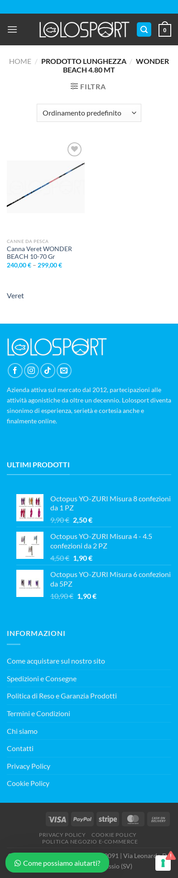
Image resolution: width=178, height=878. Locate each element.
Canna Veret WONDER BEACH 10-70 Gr (39, 253)
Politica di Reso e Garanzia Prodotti (62, 695)
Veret (15, 295)
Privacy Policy (28, 766)
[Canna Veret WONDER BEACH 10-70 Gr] (46, 186)
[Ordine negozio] (89, 113)
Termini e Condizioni (38, 713)
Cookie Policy (28, 783)
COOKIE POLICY (114, 834)
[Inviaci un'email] (64, 370)
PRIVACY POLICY (62, 834)
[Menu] (12, 29)
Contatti (20, 748)
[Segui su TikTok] (47, 370)
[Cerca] (144, 29)
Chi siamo (22, 731)
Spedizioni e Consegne (42, 678)
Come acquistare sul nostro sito (56, 660)
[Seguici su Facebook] (15, 370)
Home (20, 61)
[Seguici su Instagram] (31, 370)
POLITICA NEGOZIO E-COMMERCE (90, 841)
